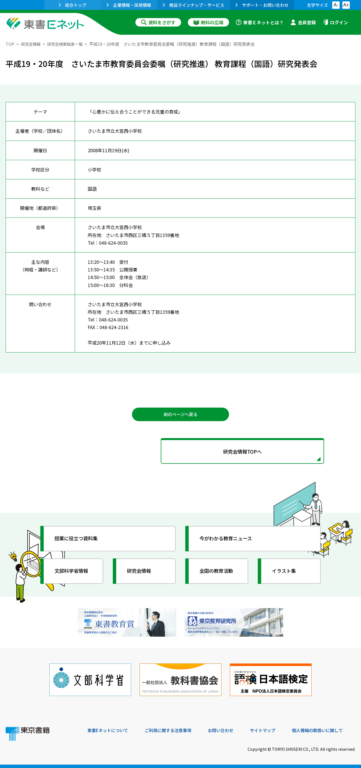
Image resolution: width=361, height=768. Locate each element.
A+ (346, 5)
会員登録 (303, 22)
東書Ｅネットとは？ (260, 22)
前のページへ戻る (180, 414)
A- (336, 5)
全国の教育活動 (217, 572)
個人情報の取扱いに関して (328, 729)
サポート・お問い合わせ (262, 5)
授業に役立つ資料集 (78, 540)
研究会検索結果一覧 (68, 44)
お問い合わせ (227, 729)
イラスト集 (285, 572)
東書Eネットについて (109, 729)
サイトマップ (271, 729)
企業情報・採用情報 (129, 5)
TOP (10, 44)
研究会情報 (31, 44)
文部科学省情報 (73, 572)
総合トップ (72, 5)
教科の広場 (208, 22)
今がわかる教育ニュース (228, 540)
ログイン (335, 22)
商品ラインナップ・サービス (193, 5)
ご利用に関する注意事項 (172, 729)
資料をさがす (158, 22)
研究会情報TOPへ (180, 452)
